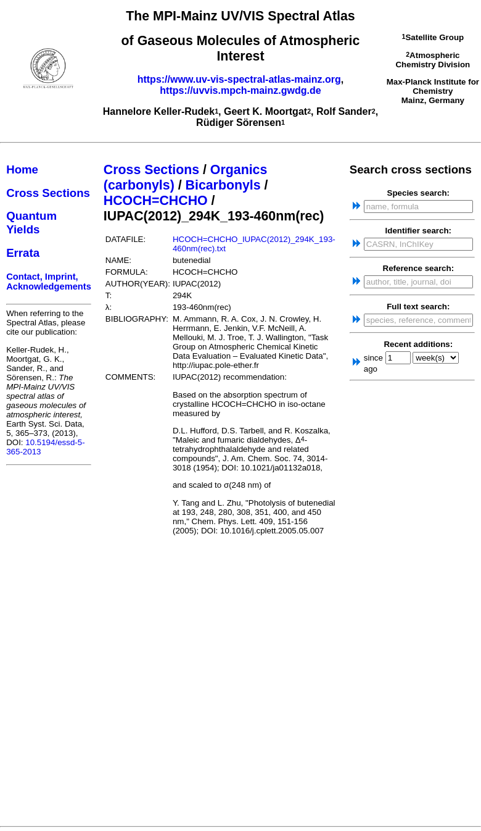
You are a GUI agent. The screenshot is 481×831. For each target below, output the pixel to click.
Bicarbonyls (223, 185)
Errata (22, 252)
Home (22, 169)
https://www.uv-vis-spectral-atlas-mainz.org (239, 79)
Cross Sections (48, 192)
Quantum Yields (31, 222)
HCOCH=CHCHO (156, 200)
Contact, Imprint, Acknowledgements (48, 281)
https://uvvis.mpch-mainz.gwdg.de (240, 90)
